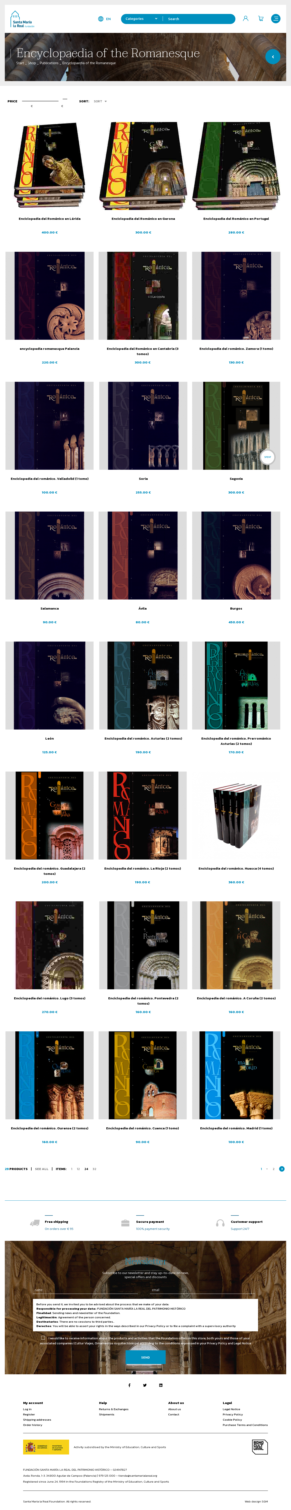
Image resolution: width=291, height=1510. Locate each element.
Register (29, 1414)
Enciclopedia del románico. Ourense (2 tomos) (49, 1128)
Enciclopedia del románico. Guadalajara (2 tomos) (49, 871)
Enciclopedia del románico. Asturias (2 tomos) (142, 738)
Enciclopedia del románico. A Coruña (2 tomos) (236, 998)
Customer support (247, 1221)
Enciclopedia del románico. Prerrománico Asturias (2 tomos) (236, 741)
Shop (32, 63)
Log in (27, 1409)
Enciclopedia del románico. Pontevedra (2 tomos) (143, 1000)
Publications (49, 63)
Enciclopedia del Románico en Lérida (49, 218)
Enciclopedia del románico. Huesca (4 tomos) (236, 868)
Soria (142, 478)
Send (145, 1357)
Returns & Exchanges (114, 1409)
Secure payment (150, 1221)
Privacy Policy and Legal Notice (229, 1343)
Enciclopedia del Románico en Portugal (236, 218)
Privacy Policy (233, 1414)
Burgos (236, 608)
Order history (32, 1425)
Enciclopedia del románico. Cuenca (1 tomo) (142, 1128)
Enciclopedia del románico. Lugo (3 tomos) (49, 998)
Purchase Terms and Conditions (245, 1425)
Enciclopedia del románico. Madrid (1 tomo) (236, 1128)
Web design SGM (256, 1501)
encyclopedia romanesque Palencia (49, 348)
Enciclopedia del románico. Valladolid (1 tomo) (49, 478)
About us (174, 1409)
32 (94, 1168)
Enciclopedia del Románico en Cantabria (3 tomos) (142, 351)
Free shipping (56, 1221)
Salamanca (49, 608)
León (49, 738)
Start (20, 63)
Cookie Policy (232, 1420)
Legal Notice (231, 1409)
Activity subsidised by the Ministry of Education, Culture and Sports (120, 1447)
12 (78, 1168)
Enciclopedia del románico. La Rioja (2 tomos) (142, 868)
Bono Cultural (260, 1447)
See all (41, 1168)
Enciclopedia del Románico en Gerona (142, 218)
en (106, 19)
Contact (173, 1414)
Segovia (236, 478)
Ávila (142, 608)
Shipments (106, 1414)
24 (86, 1168)
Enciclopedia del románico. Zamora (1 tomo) (236, 348)
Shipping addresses (37, 1420)
